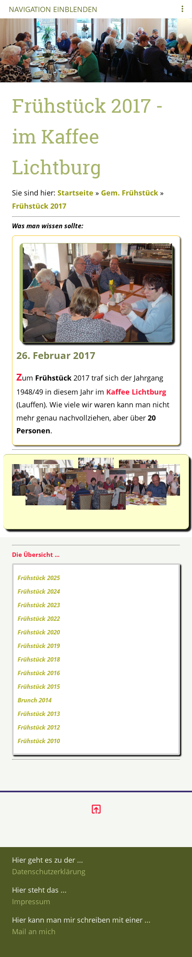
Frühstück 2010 (39, 741)
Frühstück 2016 (39, 673)
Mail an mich (33, 931)
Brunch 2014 (34, 700)
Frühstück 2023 (39, 605)
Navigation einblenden (53, 9)
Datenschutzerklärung (48, 871)
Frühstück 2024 (39, 591)
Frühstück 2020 (39, 632)
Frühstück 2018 (39, 659)
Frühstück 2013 (39, 714)
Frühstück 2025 (39, 578)
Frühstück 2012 (39, 727)
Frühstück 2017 (39, 206)
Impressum (31, 901)
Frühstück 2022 (39, 618)
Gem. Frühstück (129, 192)
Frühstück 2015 (39, 686)
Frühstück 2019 (39, 646)
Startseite (75, 192)
